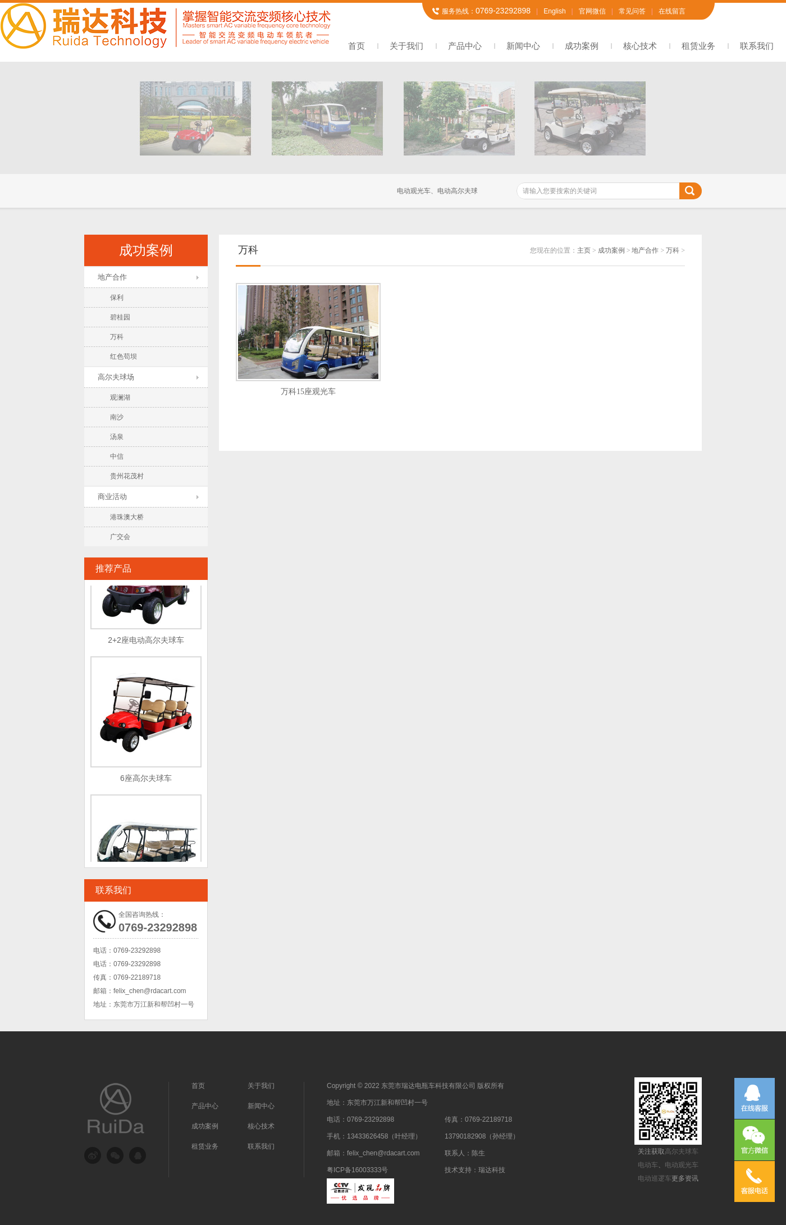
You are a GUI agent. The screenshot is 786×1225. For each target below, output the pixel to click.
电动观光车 (681, 1165)
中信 (117, 456)
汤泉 (117, 437)
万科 (117, 337)
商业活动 (112, 496)
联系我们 (757, 46)
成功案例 (581, 46)
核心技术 (640, 46)
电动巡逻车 (654, 1178)
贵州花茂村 (127, 476)
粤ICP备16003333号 (357, 1170)
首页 (356, 46)
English (554, 11)
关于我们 (406, 46)
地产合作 (112, 277)
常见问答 (632, 11)
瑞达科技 (491, 1170)
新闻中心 (523, 46)
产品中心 (465, 46)
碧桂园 (120, 317)
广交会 (120, 537)
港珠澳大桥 (127, 517)
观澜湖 (120, 397)
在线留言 (672, 11)
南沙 (117, 417)
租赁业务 (698, 46)
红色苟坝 (123, 356)
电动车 (648, 1165)
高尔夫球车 (681, 1151)
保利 (117, 297)
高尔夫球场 (116, 377)
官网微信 (592, 11)
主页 (584, 250)
